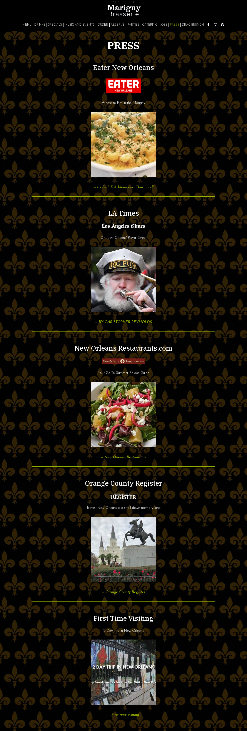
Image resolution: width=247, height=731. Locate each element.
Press (174, 25)
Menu (27, 25)
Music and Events (80, 25)
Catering (149, 25)
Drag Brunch (193, 25)
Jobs (163, 25)
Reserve (118, 25)
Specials (55, 25)
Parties (133, 25)
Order (102, 25)
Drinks (39, 25)
